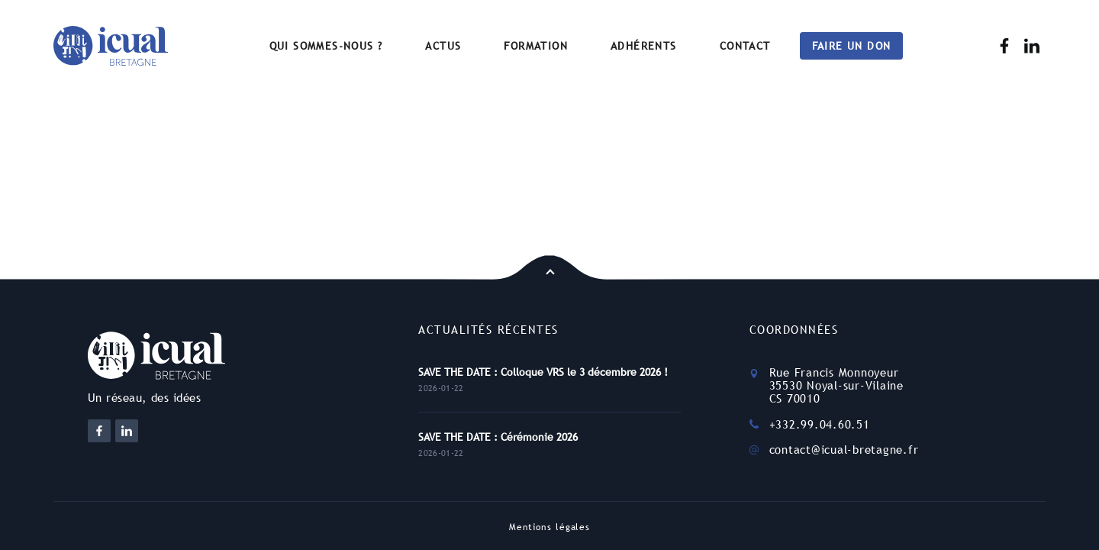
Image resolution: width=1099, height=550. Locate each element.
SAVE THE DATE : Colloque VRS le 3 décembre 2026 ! (543, 372)
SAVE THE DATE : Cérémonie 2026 (498, 437)
